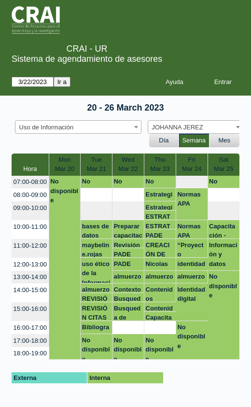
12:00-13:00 (30, 264)
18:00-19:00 (30, 353)
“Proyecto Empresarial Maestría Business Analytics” (191, 249)
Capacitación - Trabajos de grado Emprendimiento (223, 231)
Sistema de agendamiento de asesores (87, 59)
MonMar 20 (64, 164)
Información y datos (223, 254)
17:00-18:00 (30, 340)
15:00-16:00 (30, 308)
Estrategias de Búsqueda (159, 196)
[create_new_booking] (192, 182)
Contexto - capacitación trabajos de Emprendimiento (128, 289)
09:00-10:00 (30, 207)
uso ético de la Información (96, 272)
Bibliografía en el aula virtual (95, 328)
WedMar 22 (128, 164)
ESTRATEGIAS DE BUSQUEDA (159, 216)
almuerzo (127, 276)
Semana (194, 140)
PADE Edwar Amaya (156, 235)
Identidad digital (191, 294)
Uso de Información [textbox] (46, 127)
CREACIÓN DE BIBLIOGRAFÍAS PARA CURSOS (159, 249)
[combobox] (78, 127)
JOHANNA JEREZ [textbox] (177, 127)
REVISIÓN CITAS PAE (95, 298)
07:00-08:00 (30, 181)
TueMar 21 (96, 164)
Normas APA (188, 199)
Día (163, 140)
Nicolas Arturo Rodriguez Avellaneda (159, 265)
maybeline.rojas (95, 249)
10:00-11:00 (30, 226)
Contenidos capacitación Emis (160, 294)
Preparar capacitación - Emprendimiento (128, 231)
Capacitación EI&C (159, 317)
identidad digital (191, 265)
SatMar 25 (223, 164)
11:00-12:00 (30, 245)
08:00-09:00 (30, 194)
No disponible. (128, 183)
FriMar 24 (191, 164)
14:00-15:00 (30, 290)
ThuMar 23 (159, 164)
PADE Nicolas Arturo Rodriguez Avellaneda (127, 254)
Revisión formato (127, 245)
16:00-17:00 (30, 327)
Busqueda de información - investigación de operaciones (128, 298)
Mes (225, 140)
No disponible (64, 191)
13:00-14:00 (30, 277)
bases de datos (95, 231)
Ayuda (174, 81)
